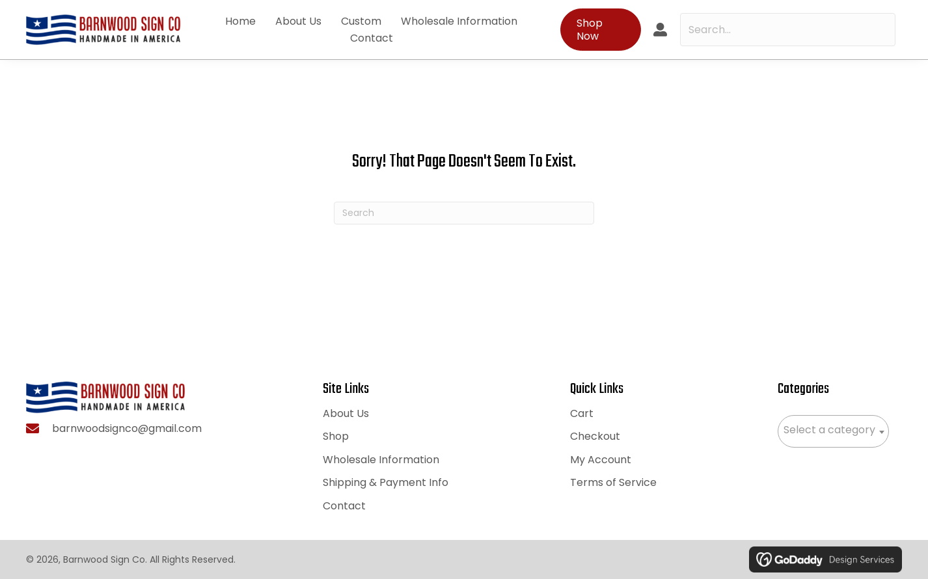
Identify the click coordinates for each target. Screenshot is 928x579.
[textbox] (833, 430)
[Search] (464, 213)
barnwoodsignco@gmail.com (127, 428)
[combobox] (833, 431)
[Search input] (787, 29)
